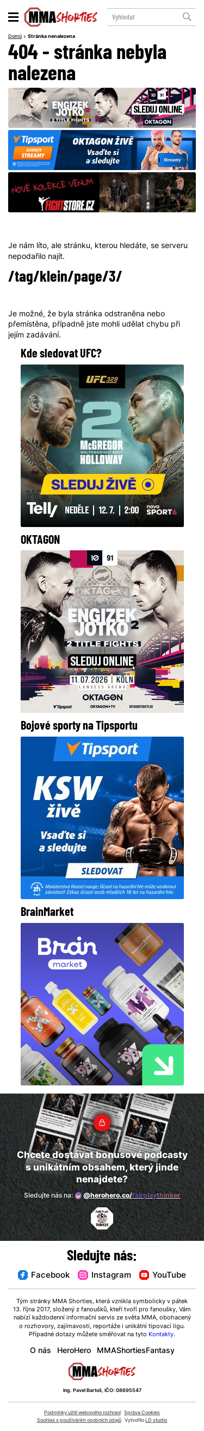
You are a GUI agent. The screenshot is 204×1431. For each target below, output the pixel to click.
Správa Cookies (142, 1412)
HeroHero (74, 1351)
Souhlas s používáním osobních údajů (79, 1420)
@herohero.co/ (127, 1195)
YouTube (162, 1275)
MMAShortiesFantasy (136, 1351)
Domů (15, 37)
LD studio (156, 1420)
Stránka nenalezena (51, 37)
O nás (40, 1351)
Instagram (104, 1275)
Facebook (44, 1275)
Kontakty (161, 1335)
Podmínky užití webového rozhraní (82, 1412)
